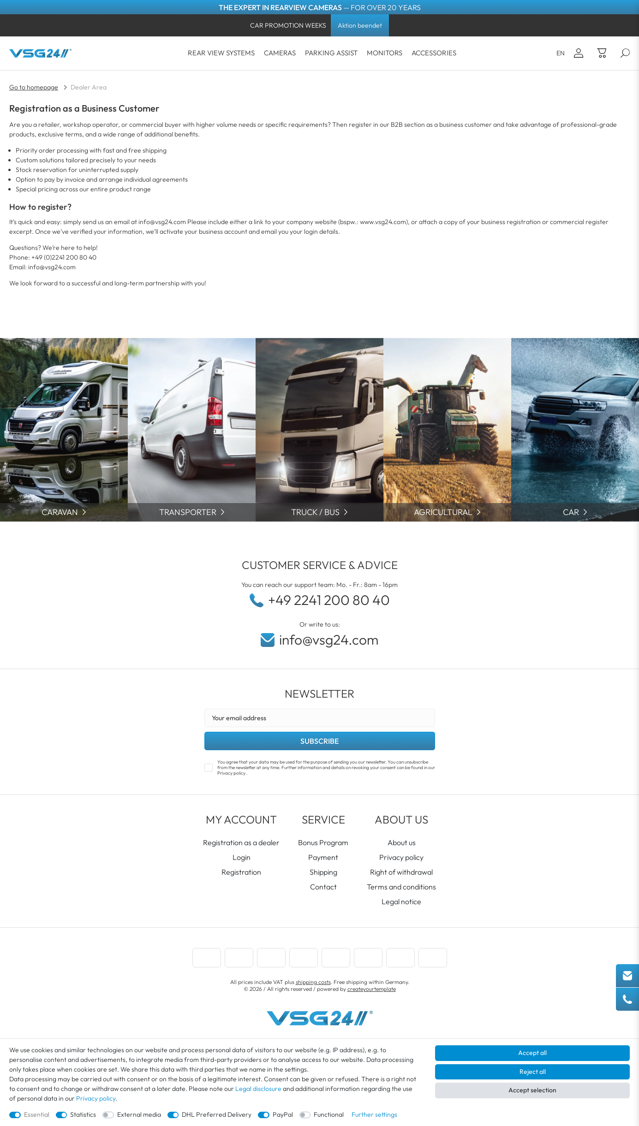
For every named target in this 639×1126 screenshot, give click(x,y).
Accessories (434, 52)
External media (139, 1114)
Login (242, 857)
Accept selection (532, 1090)
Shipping (323, 872)
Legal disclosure (258, 1089)
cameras (280, 52)
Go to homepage (33, 87)
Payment (323, 857)
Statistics (83, 1114)
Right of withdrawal (401, 872)
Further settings (374, 1114)
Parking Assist (331, 52)
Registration (241, 872)
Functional (329, 1114)
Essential (36, 1114)
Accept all (532, 1053)
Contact (323, 886)
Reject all (533, 1071)
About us (402, 842)
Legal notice (401, 901)
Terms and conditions (401, 886)
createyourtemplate (371, 988)
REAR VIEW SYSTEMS (221, 52)
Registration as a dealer (241, 842)
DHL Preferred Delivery (216, 1114)
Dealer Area (89, 87)
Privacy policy (401, 857)
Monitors (384, 52)
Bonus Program (323, 842)
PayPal (283, 1114)
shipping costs (313, 981)
